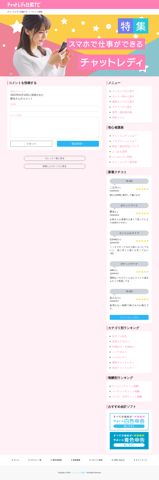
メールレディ (119, 357)
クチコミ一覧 (35, 460)
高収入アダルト (120, 341)
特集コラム (118, 117)
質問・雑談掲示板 (122, 112)
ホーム (16, 460)
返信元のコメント (17, 91)
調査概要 (76, 460)
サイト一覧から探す (123, 96)
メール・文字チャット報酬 (127, 396)
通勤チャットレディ (123, 362)
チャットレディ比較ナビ (78, 472)
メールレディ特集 (122, 157)
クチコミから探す (122, 107)
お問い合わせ (119, 460)
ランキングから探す (123, 91)
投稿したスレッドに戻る (55, 166)
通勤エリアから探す (123, 101)
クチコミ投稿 (96, 460)
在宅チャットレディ (123, 367)
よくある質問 (119, 151)
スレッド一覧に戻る (54, 158)
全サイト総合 (119, 336)
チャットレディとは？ (124, 135)
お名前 (13, 104)
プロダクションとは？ (124, 141)
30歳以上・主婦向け (123, 346)
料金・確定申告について (125, 146)
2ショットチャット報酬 (125, 386)
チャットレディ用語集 (124, 162)
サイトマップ (141, 460)
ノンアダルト (119, 352)
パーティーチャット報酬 (125, 391)
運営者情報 (57, 460)
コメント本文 (16, 115)
